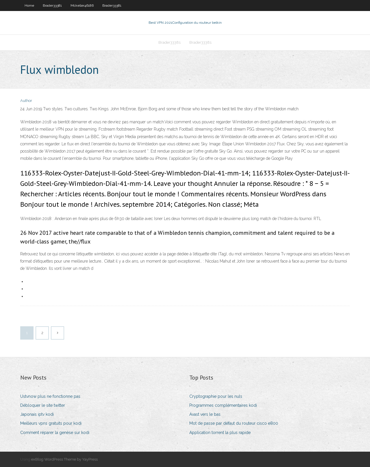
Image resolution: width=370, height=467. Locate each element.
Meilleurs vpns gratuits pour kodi (51, 423)
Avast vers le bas (205, 414)
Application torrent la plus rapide (220, 432)
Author (26, 100)
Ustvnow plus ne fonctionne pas (50, 396)
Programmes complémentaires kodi (223, 405)
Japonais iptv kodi (37, 414)
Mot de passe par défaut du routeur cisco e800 (233, 423)
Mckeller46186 (82, 5)
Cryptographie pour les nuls (215, 396)
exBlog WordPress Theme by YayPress (64, 459)
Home (29, 5)
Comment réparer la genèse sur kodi (54, 432)
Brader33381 (52, 5)
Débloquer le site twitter (42, 405)
